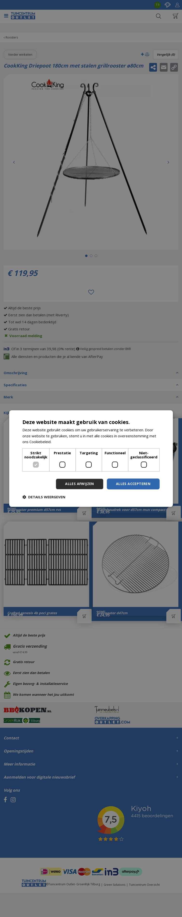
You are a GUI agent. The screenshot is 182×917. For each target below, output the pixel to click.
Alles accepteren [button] (133, 483)
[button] (43, 497)
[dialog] (91, 458)
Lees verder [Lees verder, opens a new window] (62, 442)
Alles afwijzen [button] (79, 483)
